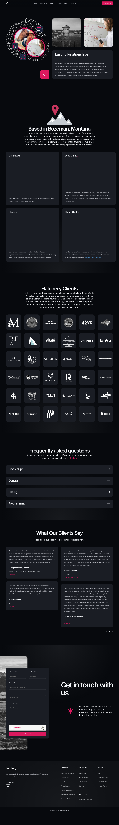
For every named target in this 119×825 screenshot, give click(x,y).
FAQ (99, 773)
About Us (82, 773)
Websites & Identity (67, 799)
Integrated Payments (68, 795)
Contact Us (107, 3)
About (51, 3)
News (59, 3)
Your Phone (10, 693)
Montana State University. (93, 258)
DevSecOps (65, 777)
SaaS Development (67, 773)
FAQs (65, 3)
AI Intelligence (65, 786)
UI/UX (63, 782)
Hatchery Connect (85, 800)
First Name (10, 672)
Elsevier (12, 574)
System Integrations (67, 790)
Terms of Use (102, 782)
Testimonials (83, 782)
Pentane (12, 606)
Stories (72, 3)
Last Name (29, 672)
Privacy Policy (102, 786)
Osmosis (67, 623)
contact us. (72, 458)
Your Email (10, 683)
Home (35, 3)
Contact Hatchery (103, 777)
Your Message (11, 703)
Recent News (83, 777)
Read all (108, 631)
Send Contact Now (24, 734)
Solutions (42, 3)
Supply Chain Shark (71, 577)
